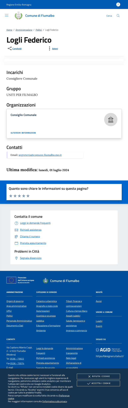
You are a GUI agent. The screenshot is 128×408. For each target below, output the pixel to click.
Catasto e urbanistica (46, 301)
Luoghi (99, 321)
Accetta (98, 383)
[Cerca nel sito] (118, 15)
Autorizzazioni (43, 311)
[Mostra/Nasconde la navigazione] (7, 15)
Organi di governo (15, 301)
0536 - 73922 (17, 359)
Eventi (99, 326)
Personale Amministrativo (19, 321)
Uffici (9, 311)
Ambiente (41, 330)
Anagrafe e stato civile (47, 306)
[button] (18, 4)
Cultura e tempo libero (76, 311)
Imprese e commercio (76, 330)
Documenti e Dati (14, 325)
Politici (39, 30)
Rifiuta (98, 376)
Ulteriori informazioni (23, 133)
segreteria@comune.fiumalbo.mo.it (40, 155)
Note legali (71, 358)
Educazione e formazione (48, 325)
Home (9, 30)
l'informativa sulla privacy (54, 401)
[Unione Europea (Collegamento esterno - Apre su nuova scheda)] (21, 280)
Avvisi (99, 301)
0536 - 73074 (17, 363)
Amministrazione (24, 30)
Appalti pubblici (73, 316)
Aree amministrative (16, 306)
